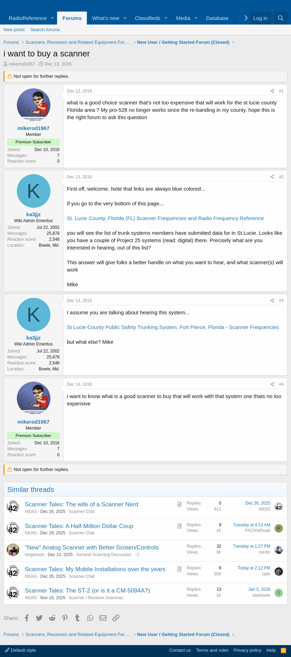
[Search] (280, 18)
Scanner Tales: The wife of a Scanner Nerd (81, 504)
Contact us (180, 650)
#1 (281, 91)
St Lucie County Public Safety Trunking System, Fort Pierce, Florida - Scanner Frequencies (173, 327)
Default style (20, 650)
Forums (72, 18)
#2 (281, 176)
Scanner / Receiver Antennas (96, 597)
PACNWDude (257, 530)
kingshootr (34, 554)
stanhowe (261, 595)
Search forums (45, 29)
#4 (281, 384)
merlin (264, 552)
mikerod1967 (22, 64)
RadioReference (28, 18)
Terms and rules (212, 650)
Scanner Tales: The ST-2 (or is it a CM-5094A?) (87, 590)
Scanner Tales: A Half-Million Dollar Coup (79, 526)
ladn (266, 574)
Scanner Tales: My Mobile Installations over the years (95, 569)
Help (271, 650)
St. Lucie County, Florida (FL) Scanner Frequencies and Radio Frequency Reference (165, 218)
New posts (14, 29)
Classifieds (147, 18)
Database (217, 18)
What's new (105, 18)
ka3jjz (33, 214)
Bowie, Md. (49, 245)
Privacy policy (247, 650)
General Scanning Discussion (103, 554)
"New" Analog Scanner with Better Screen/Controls (92, 547)
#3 (281, 300)
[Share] (272, 91)
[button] (52, 18)
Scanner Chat (81, 511)
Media (183, 18)
